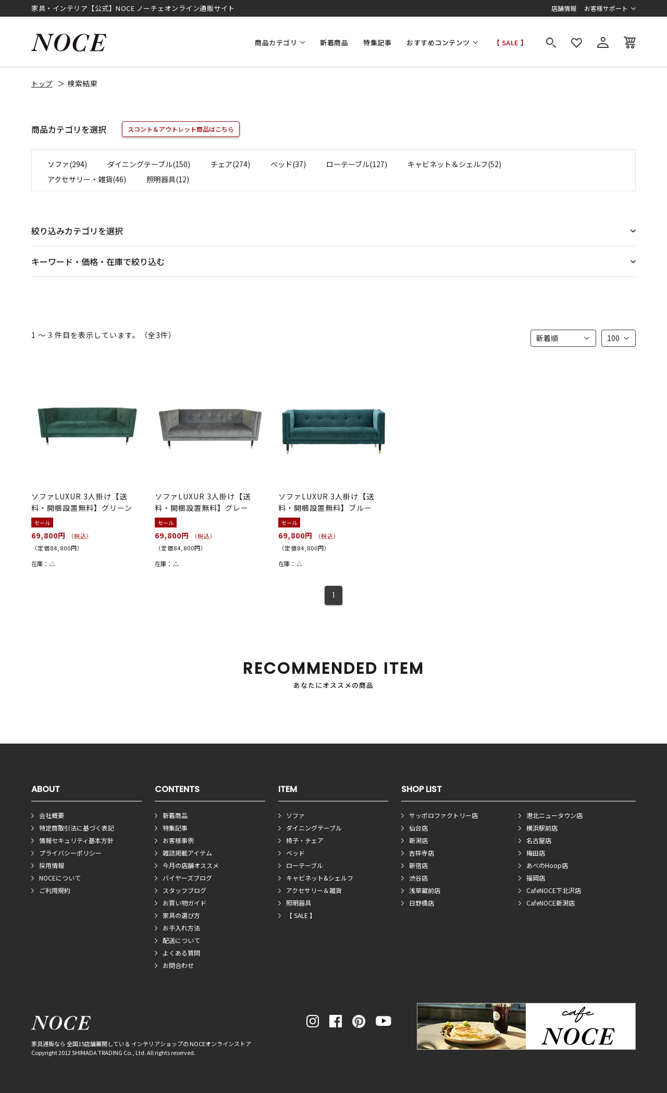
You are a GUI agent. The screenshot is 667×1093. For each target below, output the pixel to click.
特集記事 (377, 42)
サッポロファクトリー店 (443, 815)
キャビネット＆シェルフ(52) (454, 164)
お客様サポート (606, 8)
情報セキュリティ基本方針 (76, 840)
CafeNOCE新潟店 (550, 902)
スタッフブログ (184, 890)
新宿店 (418, 865)
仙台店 (418, 827)
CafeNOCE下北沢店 (553, 890)
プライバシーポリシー (70, 852)
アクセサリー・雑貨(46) (86, 179)
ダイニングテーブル (314, 827)
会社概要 (51, 815)
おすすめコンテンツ (438, 42)
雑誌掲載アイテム (187, 852)
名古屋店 (538, 840)
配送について (181, 940)
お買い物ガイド (184, 902)
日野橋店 (421, 902)
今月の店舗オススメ (191, 865)
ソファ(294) (67, 164)
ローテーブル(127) (356, 164)
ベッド (295, 852)
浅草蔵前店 (424, 890)
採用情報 (51, 865)
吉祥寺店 (421, 852)
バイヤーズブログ (187, 877)
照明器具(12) (167, 179)
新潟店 (418, 840)
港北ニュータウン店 (554, 815)
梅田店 (535, 852)
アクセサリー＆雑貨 (314, 890)
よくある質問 (181, 952)
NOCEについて (60, 877)
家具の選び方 (181, 915)
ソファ (295, 815)
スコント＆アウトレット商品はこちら (181, 128)
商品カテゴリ (276, 42)
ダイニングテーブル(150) (148, 164)
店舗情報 (563, 8)
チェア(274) (230, 164)
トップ (42, 84)
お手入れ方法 (181, 927)
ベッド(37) (288, 164)
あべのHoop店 (547, 865)
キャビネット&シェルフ (319, 877)
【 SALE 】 (510, 42)
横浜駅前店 (542, 827)
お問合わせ (178, 965)
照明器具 (298, 902)
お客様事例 (178, 840)
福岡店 (535, 877)
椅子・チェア (305, 840)
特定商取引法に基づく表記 (76, 827)
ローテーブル (304, 865)
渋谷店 (418, 877)
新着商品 (334, 42)
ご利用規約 (54, 890)
